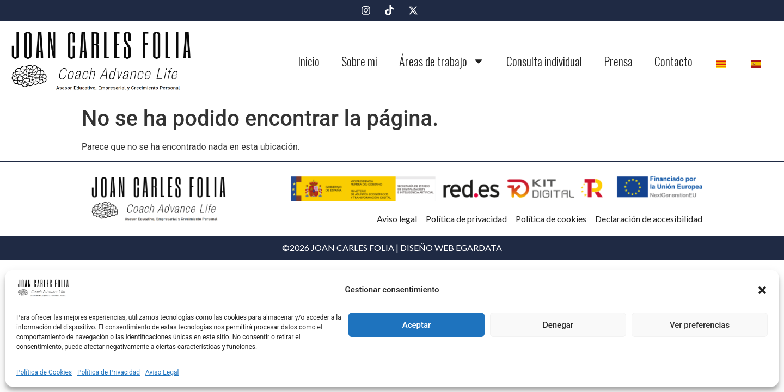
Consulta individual (544, 61)
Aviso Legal (162, 372)
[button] (762, 290)
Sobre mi (359, 61)
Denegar (558, 325)
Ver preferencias (700, 325)
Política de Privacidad (108, 372)
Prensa (618, 61)
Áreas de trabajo (442, 61)
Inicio (309, 61)
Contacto (673, 61)
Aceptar (416, 325)
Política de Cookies (44, 372)
